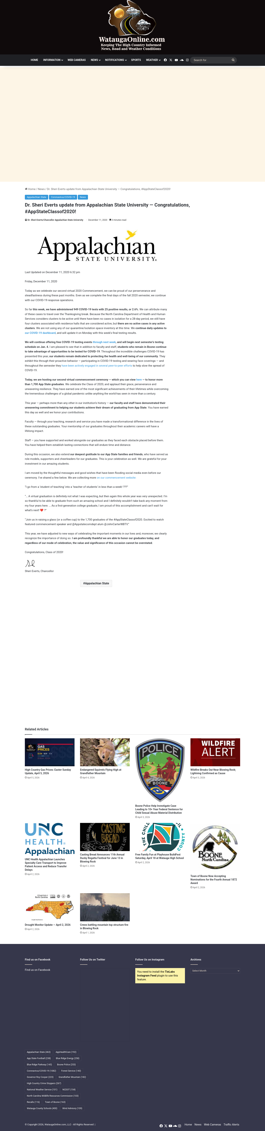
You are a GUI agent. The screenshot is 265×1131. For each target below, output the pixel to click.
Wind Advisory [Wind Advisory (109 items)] (72, 1108)
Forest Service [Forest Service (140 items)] (71, 1071)
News (94, 59)
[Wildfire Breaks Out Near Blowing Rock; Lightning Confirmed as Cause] (215, 752)
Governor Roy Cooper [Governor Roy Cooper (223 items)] (40, 1077)
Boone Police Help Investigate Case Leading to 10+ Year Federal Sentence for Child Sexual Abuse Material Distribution (159, 809)
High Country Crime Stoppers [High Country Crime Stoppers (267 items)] (44, 1083)
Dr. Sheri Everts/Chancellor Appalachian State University (55, 220)
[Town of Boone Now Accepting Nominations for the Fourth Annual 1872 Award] (215, 848)
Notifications (114, 59)
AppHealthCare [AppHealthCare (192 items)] (66, 1052)
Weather (152, 59)
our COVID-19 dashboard (40, 333)
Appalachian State (36, 197)
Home (34, 59)
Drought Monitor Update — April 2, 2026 (47, 924)
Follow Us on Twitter (92, 959)
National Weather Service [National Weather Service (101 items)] (42, 1089)
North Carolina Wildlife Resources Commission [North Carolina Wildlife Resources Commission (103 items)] (53, 1096)
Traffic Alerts (231, 1124)
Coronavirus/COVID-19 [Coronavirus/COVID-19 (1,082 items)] (41, 1071)
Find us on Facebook (37, 970)
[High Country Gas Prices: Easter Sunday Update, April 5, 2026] (50, 752)
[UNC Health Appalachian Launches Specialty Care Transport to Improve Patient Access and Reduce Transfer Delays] (50, 839)
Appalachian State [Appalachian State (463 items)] (39, 1052)
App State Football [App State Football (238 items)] (39, 1058)
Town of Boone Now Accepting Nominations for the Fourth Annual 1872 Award (213, 880)
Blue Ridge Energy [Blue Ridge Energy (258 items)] (67, 1058)
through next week (104, 342)
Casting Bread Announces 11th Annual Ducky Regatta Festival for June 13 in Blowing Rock (102, 858)
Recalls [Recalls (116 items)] (33, 1102)
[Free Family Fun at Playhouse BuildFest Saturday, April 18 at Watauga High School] (160, 837)
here (139, 379)
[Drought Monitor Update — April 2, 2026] (50, 907)
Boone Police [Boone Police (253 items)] (66, 1064)
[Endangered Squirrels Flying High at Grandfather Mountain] (105, 752)
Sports (136, 59)
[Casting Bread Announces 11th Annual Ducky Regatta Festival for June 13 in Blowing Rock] (105, 837)
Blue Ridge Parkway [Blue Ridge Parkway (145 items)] (39, 1064)
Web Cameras (77, 59)
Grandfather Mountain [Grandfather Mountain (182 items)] (72, 1077)
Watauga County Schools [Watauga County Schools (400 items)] (42, 1108)
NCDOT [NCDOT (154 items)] (69, 1089)
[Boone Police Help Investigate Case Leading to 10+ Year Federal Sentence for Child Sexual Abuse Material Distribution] (160, 770)
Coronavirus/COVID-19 (63, 197)
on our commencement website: (116, 477)
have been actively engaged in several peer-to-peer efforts (97, 365)
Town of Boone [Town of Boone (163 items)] (55, 1102)
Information (52, 59)
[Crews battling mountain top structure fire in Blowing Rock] (105, 907)
